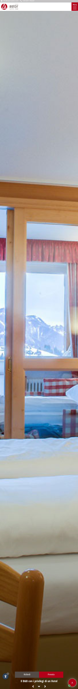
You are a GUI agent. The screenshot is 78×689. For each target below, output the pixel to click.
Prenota (51, 674)
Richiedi (27, 674)
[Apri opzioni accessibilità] (5, 676)
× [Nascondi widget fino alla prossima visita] (7, 674)
